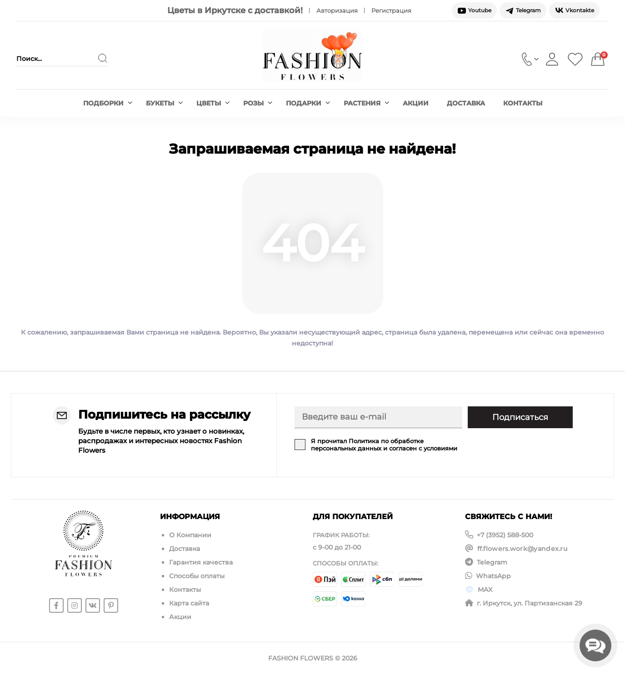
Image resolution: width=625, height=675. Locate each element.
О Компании (190, 535)
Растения (366, 103)
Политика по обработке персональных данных (367, 444)
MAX (485, 589)
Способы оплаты (197, 576)
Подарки (308, 103)
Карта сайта (189, 603)
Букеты (164, 103)
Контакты (522, 103)
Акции (416, 103)
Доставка (466, 103)
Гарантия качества (201, 562)
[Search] (102, 58)
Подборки (107, 103)
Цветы (213, 103)
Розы (257, 103)
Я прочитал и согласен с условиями (384, 444)
